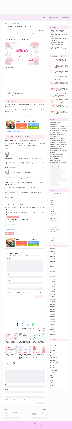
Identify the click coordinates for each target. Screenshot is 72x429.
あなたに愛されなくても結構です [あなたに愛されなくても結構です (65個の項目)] (55, 122)
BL (52, 207)
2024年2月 (52, 319)
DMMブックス (55, 220)
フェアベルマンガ (55, 236)
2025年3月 (52, 286)
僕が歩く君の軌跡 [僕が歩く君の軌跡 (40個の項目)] (53, 140)
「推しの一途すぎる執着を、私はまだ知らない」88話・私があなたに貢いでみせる (59, 49)
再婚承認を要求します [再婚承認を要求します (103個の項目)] (60, 140)
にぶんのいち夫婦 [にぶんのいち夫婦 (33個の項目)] (63, 128)
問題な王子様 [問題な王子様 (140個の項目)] (52, 144)
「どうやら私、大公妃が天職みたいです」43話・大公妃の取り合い (58, 43)
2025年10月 (52, 269)
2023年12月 (52, 324)
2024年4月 (52, 314)
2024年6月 (52, 309)
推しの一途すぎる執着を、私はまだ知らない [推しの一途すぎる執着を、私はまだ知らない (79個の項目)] (57, 154)
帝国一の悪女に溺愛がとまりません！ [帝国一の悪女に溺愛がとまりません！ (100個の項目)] (61, 144)
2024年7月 (52, 306)
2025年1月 (52, 291)
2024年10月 (52, 299)
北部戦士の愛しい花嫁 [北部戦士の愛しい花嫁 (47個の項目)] (61, 142)
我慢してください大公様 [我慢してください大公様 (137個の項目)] (63, 150)
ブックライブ (54, 238)
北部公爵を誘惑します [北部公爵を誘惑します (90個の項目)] (53, 142)
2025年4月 (52, 284)
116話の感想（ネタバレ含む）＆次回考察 (15, 93)
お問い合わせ (55, 17)
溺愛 (53, 198)
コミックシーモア (55, 232)
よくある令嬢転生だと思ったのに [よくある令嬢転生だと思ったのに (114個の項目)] (55, 130)
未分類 (52, 240)
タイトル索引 (49, 17)
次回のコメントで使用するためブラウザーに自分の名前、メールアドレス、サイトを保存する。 (25, 292)
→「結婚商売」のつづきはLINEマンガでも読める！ (16, 131)
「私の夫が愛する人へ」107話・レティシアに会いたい (59, 35)
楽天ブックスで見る (32, 127)
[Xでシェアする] (17, 34)
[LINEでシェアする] (33, 34)
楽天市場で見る (21, 124)
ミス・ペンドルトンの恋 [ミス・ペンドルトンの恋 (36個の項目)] (54, 136)
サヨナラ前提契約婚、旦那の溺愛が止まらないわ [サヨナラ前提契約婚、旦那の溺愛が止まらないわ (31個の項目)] (57, 134)
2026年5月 (52, 251)
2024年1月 (52, 321)
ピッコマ (54, 234)
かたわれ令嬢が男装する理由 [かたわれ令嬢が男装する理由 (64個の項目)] (54, 128)
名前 (8, 274)
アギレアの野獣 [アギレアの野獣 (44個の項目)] (64, 130)
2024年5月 (52, 311)
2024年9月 (52, 301)
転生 (53, 202)
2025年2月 (52, 289)
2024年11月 (52, 296)
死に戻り (54, 196)
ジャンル (53, 204)
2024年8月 (52, 304)
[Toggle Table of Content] (42, 90)
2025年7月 (52, 276)
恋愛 (53, 216)
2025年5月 (52, 281)
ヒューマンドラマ (55, 211)
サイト (8, 286)
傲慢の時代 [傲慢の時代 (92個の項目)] (62, 138)
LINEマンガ (36, 328)
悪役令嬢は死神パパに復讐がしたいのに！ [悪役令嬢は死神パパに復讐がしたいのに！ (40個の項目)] (56, 148)
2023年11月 (52, 327)
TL (52, 209)
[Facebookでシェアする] (23, 34)
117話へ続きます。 (10, 229)
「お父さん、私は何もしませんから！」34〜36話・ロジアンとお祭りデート (58, 31)
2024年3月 (52, 316)
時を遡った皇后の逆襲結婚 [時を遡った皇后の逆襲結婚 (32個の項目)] (54, 158)
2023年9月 (52, 332)
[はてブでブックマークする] (28, 34)
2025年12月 (52, 264)
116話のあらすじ (11, 92)
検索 (68, 22)
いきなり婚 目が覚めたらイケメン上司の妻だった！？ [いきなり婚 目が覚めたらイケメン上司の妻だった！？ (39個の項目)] (58, 126)
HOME (44, 17)
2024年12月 (52, 294)
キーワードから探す (55, 193)
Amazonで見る (21, 127)
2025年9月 (52, 271)
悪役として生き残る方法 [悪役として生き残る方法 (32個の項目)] (61, 146)
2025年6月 (52, 279)
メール (9, 280)
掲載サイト (53, 218)
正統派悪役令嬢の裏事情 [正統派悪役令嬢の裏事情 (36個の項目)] (54, 162)
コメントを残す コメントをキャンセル (15, 95)
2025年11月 (52, 266)
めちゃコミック (55, 229)
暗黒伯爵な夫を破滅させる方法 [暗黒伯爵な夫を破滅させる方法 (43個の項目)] (55, 160)
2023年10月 (52, 329)
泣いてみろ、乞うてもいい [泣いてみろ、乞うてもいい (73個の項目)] (54, 164)
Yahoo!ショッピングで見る (32, 124)
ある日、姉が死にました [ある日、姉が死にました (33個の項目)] (54, 124)
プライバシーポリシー (64, 17)
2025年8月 (52, 274)
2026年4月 (52, 254)
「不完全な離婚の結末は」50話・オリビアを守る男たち (59, 39)
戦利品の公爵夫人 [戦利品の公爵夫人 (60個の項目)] (53, 152)
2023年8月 (52, 334)
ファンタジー (42, 328)
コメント (9, 258)
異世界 (53, 200)
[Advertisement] (34, 8)
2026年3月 (52, 256)
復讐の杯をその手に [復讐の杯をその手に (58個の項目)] (53, 146)
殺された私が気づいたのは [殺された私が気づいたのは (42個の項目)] (63, 162)
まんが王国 (54, 227)
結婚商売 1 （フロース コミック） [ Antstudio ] (26, 121)
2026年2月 (52, 259)
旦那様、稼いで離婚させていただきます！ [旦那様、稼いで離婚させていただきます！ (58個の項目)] (56, 156)
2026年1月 (52, 261)
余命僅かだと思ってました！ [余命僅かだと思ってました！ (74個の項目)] (54, 138)
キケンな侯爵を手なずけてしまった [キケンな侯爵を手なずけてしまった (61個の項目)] (55, 132)
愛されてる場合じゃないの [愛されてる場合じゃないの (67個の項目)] (54, 150)
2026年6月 (52, 248)
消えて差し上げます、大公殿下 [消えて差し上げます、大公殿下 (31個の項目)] (55, 166)
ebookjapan (30, 328)
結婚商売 (43, 330)
